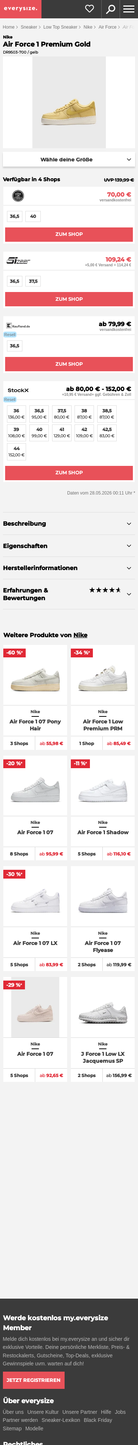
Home (9, 27)
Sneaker (29, 27)
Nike (88, 27)
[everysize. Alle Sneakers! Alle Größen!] (20, 9)
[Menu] (129, 9)
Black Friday (98, 1420)
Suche (110, 9)
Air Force (108, 27)
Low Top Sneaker (60, 27)
